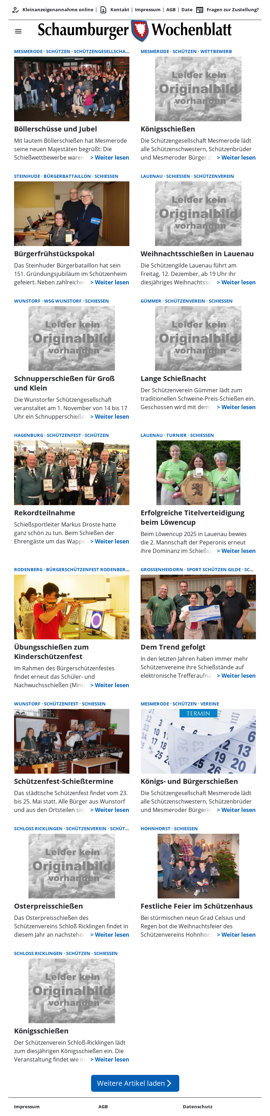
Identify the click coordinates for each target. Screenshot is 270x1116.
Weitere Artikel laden (135, 1083)
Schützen (58, 51)
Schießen (106, 176)
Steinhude (27, 176)
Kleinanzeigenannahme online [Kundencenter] (52, 10)
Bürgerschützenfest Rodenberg (88, 569)
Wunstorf (27, 301)
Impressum (148, 9)
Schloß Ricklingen (39, 828)
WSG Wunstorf (63, 301)
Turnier (177, 435)
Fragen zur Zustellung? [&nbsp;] (227, 10)
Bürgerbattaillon (68, 176)
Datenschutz (197, 1106)
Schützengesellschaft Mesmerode (117, 51)
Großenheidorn (162, 569)
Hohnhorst (156, 828)
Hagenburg (29, 435)
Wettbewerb (216, 51)
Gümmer (151, 301)
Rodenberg (29, 569)
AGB (171, 9)
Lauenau (152, 176)
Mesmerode (29, 51)
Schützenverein (214, 176)
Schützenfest (64, 435)
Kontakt (114, 10)
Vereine (209, 704)
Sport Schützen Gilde (214, 569)
